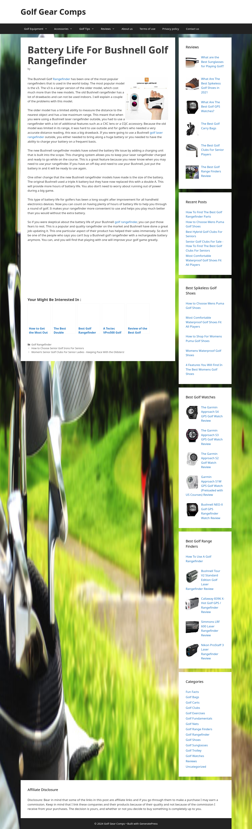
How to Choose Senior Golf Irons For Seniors (57, 348)
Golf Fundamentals (199, 718)
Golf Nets (192, 724)
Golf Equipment (37, 28)
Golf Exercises (195, 713)
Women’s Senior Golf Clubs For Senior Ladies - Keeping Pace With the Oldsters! (77, 352)
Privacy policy (170, 28)
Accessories (65, 28)
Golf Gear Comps (53, 11)
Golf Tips (88, 28)
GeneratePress (149, 823)
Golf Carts (193, 702)
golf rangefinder (126, 222)
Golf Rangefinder (41, 344)
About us (127, 28)
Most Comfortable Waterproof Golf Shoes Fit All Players (204, 260)
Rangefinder (61, 79)
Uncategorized (196, 767)
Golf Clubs (193, 708)
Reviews (109, 28)
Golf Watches (195, 756)
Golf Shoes (193, 740)
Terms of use (147, 28)
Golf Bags (192, 697)
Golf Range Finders (199, 729)
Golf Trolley (193, 750)
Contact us (192, 28)
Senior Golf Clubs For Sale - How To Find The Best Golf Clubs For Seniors (204, 245)
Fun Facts (192, 692)
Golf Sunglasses (197, 745)
